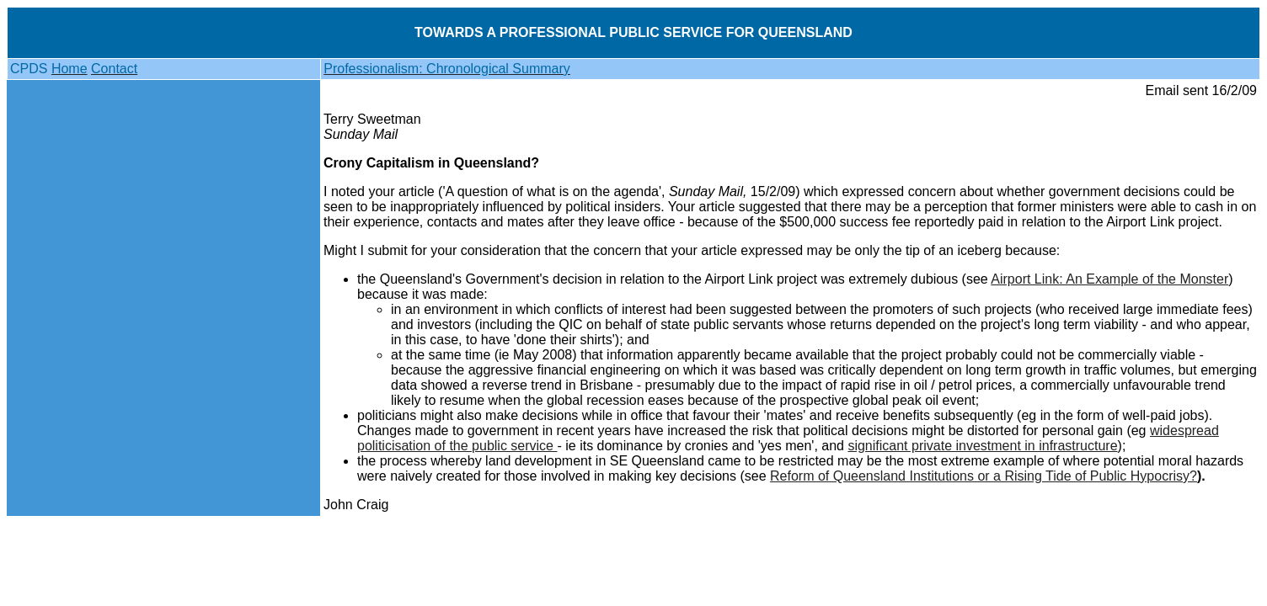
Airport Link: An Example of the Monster (1109, 279)
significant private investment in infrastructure (982, 446)
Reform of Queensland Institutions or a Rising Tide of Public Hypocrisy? (983, 476)
